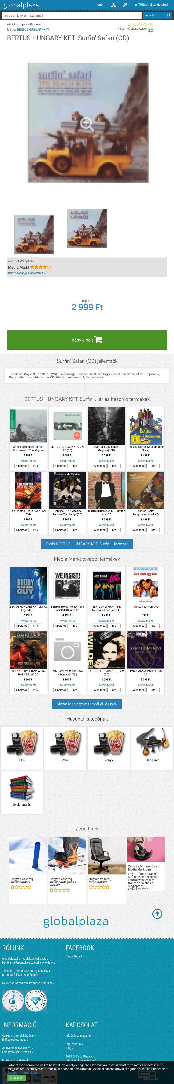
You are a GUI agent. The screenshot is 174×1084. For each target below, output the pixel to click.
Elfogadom (16, 1077)
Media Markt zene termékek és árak (87, 704)
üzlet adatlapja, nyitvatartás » (26, 273)
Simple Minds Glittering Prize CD (146, 673)
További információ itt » (23, 1072)
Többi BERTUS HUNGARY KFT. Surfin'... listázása (87, 544)
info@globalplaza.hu (78, 1035)
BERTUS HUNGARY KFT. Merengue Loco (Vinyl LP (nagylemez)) (106, 608)
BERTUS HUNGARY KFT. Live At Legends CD (28, 608)
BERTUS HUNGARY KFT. (33, 29)
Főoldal (11, 24)
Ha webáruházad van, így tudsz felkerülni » (28, 983)
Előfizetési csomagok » (16, 1039)
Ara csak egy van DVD (146, 606)
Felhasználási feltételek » (17, 1052)
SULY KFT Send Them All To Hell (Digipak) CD (28, 673)
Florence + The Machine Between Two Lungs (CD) (67, 512)
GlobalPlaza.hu (75, 956)
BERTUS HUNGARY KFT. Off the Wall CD (106, 512)
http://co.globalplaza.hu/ (81, 1060)
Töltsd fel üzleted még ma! (22, 974)
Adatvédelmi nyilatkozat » (17, 1048)
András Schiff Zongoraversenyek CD (146, 512)
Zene (38, 24)
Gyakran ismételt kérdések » (19, 1035)
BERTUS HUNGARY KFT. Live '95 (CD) (67, 448)
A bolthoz (21, 465)
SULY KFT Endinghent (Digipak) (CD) (106, 448)
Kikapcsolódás (25, 24)
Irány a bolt (87, 339)
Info (35, 465)
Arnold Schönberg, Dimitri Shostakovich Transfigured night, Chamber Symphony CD (28, 448)
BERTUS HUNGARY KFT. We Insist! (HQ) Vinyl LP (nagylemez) (67, 608)
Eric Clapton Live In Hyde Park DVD (28, 512)
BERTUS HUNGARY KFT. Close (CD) (106, 673)
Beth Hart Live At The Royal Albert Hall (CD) (67, 673)
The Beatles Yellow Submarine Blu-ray (145, 448)
